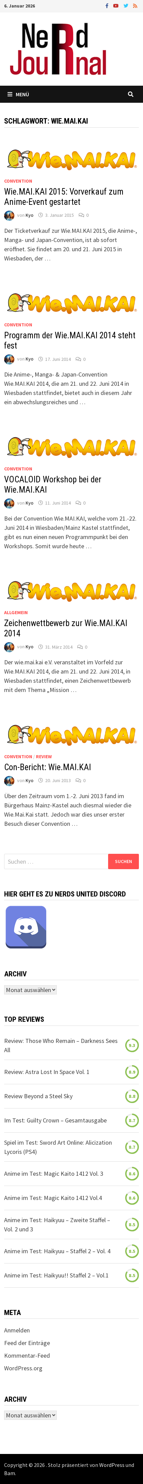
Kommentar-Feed (27, 1355)
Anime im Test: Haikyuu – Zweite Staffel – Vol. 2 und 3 (57, 1224)
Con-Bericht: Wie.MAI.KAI (47, 767)
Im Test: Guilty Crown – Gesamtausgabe (55, 1120)
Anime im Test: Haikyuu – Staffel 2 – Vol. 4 (57, 1251)
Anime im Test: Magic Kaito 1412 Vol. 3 (53, 1173)
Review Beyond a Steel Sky (38, 1096)
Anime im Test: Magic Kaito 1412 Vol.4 (53, 1198)
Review (44, 756)
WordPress (112, 1464)
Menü (18, 94)
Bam (9, 1473)
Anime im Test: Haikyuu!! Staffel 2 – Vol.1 (56, 1275)
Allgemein (16, 612)
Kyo (30, 215)
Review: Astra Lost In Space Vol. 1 (47, 1072)
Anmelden (17, 1330)
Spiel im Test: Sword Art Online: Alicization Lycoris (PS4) (58, 1147)
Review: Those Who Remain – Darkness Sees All (61, 1045)
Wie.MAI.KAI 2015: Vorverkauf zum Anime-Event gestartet (64, 197)
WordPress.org (23, 1368)
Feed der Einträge (27, 1343)
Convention (18, 181)
